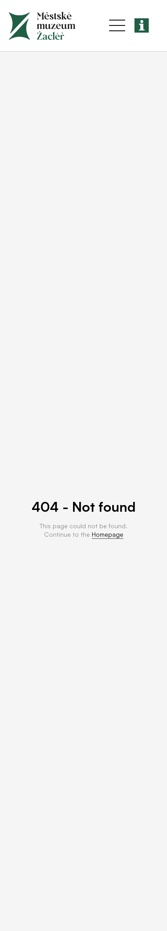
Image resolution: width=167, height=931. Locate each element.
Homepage (107, 534)
